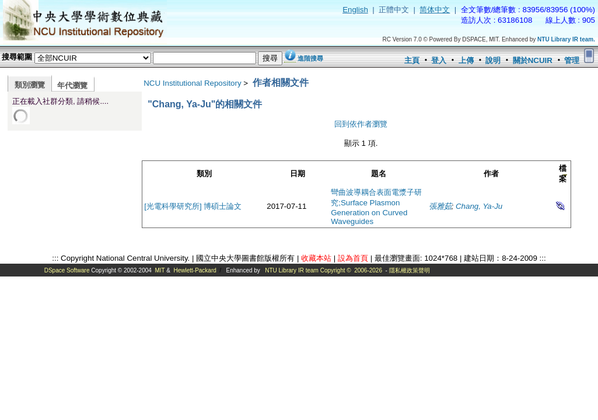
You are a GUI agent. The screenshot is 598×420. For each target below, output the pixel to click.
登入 (438, 60)
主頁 (411, 60)
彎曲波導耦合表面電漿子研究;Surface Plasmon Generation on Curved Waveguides (376, 207)
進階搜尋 (310, 58)
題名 (378, 173)
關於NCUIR (532, 60)
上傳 (466, 60)
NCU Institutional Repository (192, 83)
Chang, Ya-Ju (479, 206)
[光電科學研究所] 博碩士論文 (193, 206)
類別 (204, 173)
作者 (491, 173)
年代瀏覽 (72, 85)
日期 (297, 173)
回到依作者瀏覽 (360, 124)
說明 (493, 60)
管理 (571, 60)
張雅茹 (440, 206)
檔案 (562, 173)
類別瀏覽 (30, 84)
